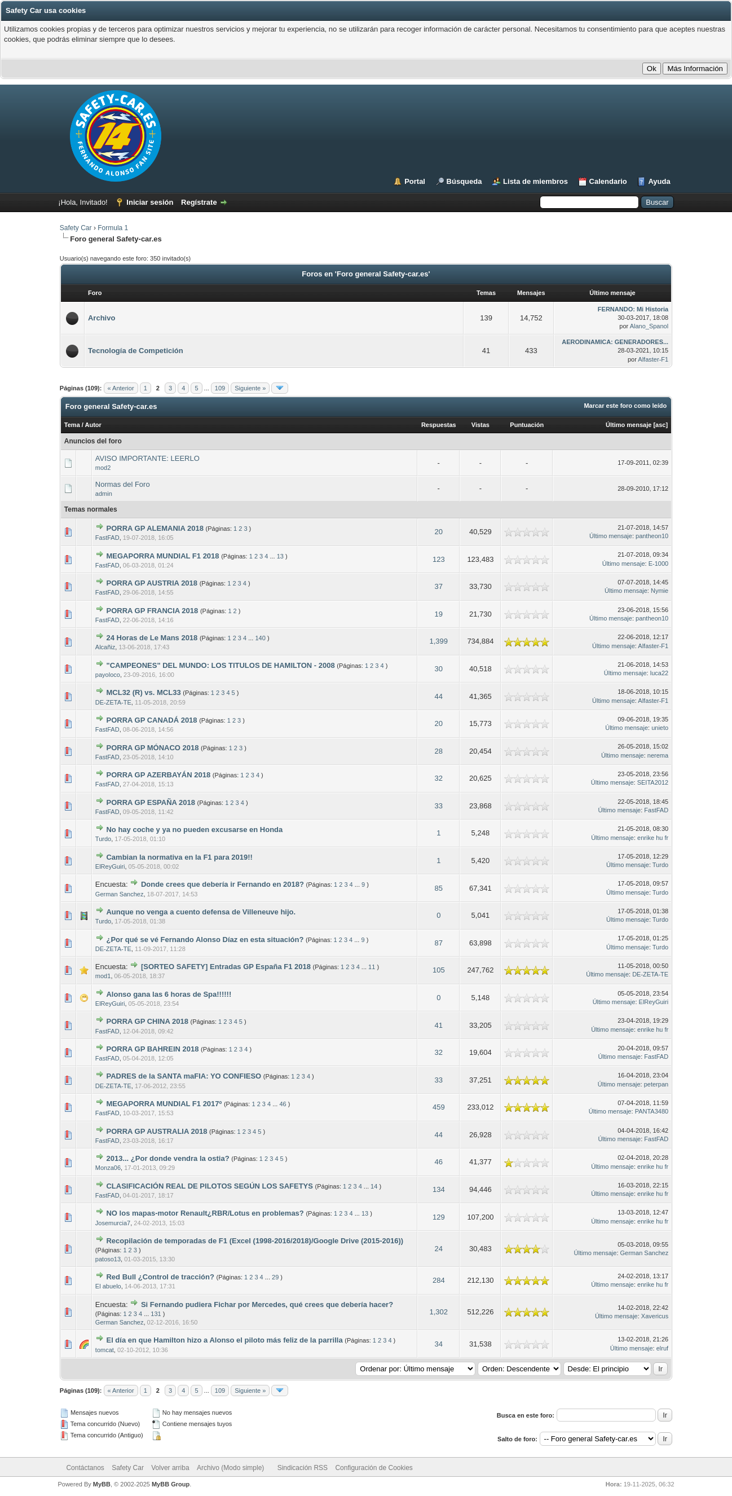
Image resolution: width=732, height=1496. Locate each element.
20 (439, 531)
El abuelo (108, 1286)
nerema (657, 755)
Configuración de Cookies (373, 1468)
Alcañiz (105, 647)
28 (439, 751)
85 (439, 888)
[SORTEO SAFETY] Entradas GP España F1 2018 (226, 966)
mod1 (103, 976)
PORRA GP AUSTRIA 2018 (151, 583)
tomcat (104, 1350)
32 (439, 778)
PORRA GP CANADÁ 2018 (151, 720)
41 (439, 1025)
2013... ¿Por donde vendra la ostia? (167, 1158)
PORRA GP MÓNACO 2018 (152, 747)
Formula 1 (113, 228)
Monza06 (108, 1167)
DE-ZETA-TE (113, 702)
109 (220, 388)
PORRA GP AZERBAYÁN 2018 (158, 775)
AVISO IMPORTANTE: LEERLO (147, 458)
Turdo (103, 838)
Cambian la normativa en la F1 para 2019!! (179, 857)
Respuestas (438, 424)
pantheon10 (652, 536)
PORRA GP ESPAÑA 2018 (150, 802)
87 (439, 943)
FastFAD (107, 537)
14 (374, 1186)
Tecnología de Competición (135, 350)
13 (280, 556)
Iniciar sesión (149, 202)
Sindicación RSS (302, 1468)
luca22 (659, 673)
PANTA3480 (652, 1111)
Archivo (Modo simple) (230, 1468)
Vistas (480, 424)
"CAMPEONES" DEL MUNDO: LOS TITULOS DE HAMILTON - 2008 (220, 665)
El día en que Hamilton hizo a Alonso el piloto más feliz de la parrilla (224, 1340)
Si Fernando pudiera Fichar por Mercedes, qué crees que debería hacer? (267, 1304)
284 (439, 1280)
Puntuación (527, 424)
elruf (662, 1348)
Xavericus (654, 1316)
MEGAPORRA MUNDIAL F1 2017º (164, 1103)
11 (371, 966)
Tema (72, 424)
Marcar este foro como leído (625, 405)
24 (439, 1248)
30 (439, 669)
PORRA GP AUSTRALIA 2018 (156, 1131)
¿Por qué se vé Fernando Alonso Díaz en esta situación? (204, 939)
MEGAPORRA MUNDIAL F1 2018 (162, 556)
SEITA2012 (652, 782)
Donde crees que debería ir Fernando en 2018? (222, 884)
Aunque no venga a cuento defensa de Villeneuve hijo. (201, 912)
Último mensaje (628, 424)
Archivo (101, 318)
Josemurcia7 (112, 1223)
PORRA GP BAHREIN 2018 (152, 1049)
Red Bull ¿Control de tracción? (160, 1277)
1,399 (439, 641)
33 (439, 806)
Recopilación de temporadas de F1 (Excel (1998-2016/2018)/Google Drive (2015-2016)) (254, 1241)
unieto (659, 727)
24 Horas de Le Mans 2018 (151, 637)
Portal (414, 181)
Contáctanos (85, 1468)
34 (439, 1344)
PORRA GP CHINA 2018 (147, 1021)
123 (439, 559)
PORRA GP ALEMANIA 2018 (154, 528)
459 (439, 1107)
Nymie (659, 590)
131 (156, 1313)
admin (103, 493)
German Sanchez (119, 894)
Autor (93, 424)
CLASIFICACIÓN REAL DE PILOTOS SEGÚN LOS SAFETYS (209, 1186)
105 (439, 970)
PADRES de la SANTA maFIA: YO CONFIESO (183, 1076)
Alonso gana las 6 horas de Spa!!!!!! (168, 994)
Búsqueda (464, 181)
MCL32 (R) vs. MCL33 (143, 692)
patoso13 (108, 1259)
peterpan (656, 1084)
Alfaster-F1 (653, 359)
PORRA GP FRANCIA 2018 (152, 610)
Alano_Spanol (649, 326)
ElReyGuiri (110, 866)
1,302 (439, 1312)
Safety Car (76, 228)
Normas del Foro (122, 484)
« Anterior (121, 388)
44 (439, 696)
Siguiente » (250, 388)
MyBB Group (170, 1484)
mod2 (103, 467)
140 (260, 638)
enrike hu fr (652, 837)
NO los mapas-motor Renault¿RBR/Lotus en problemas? (204, 1213)
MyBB (102, 1484)
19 (439, 614)
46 (282, 1104)
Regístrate (199, 202)
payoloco (107, 674)
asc (660, 424)
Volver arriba (170, 1468)
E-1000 (658, 563)
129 (439, 1217)
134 (439, 1189)
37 (439, 586)
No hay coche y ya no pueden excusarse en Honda (194, 829)
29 (275, 1277)
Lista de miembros (535, 181)
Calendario (608, 181)
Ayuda (659, 181)
